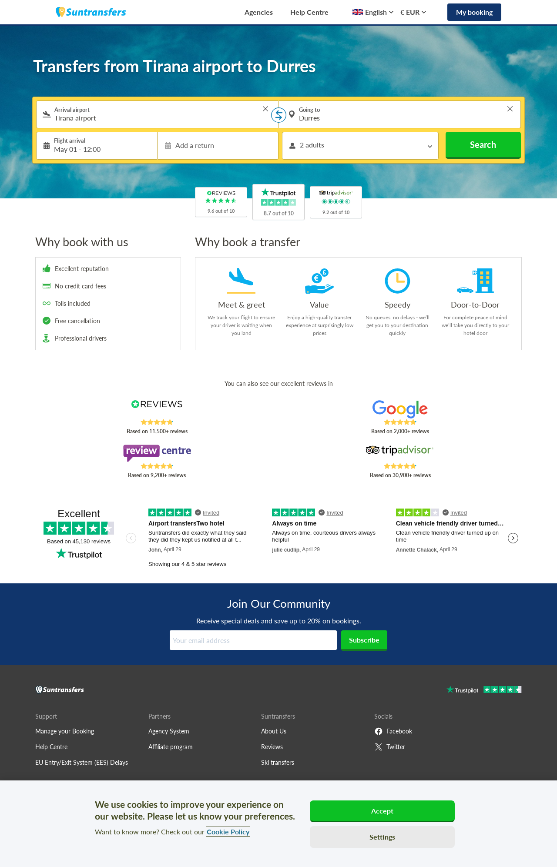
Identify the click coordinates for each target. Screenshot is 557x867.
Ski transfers (277, 762)
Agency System (168, 731)
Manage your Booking (64, 731)
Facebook (393, 731)
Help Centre (309, 12)
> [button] (265, 108)
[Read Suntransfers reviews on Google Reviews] (400, 409)
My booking (474, 12)
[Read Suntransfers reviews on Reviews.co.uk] (157, 409)
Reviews (272, 746)
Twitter (389, 747)
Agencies (259, 12)
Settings (382, 837)
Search (483, 144)
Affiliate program (170, 746)
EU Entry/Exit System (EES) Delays (81, 762)
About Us (273, 731)
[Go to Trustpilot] (484, 691)
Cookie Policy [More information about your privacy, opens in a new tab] (228, 831)
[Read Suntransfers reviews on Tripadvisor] (400, 453)
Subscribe (364, 640)
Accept (382, 811)
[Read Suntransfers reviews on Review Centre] (157, 453)
